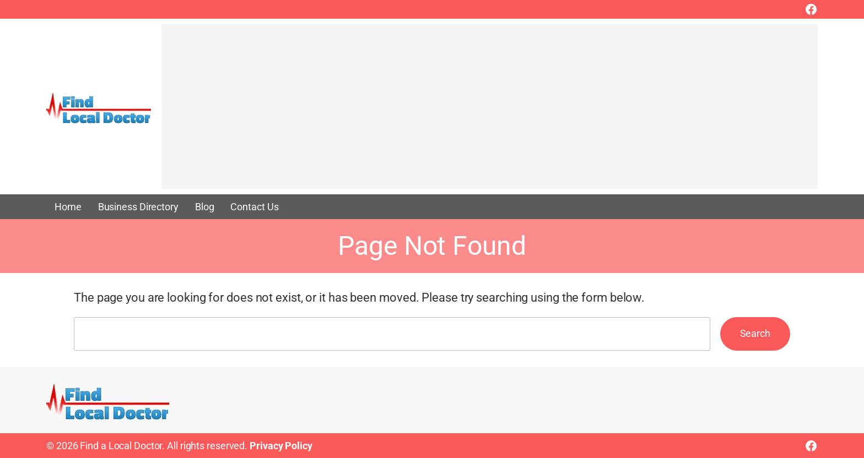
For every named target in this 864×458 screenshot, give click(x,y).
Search (755, 333)
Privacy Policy (281, 445)
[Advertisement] (489, 112)
